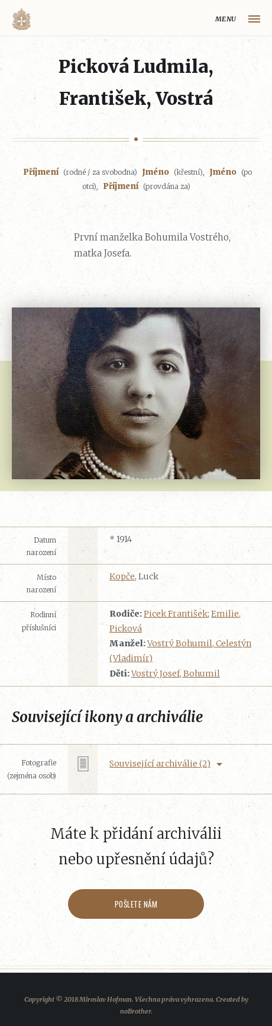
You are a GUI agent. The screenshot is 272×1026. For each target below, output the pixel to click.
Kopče (122, 576)
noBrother (135, 1011)
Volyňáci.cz (21, 19)
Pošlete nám (136, 904)
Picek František (176, 613)
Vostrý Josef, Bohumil (175, 673)
